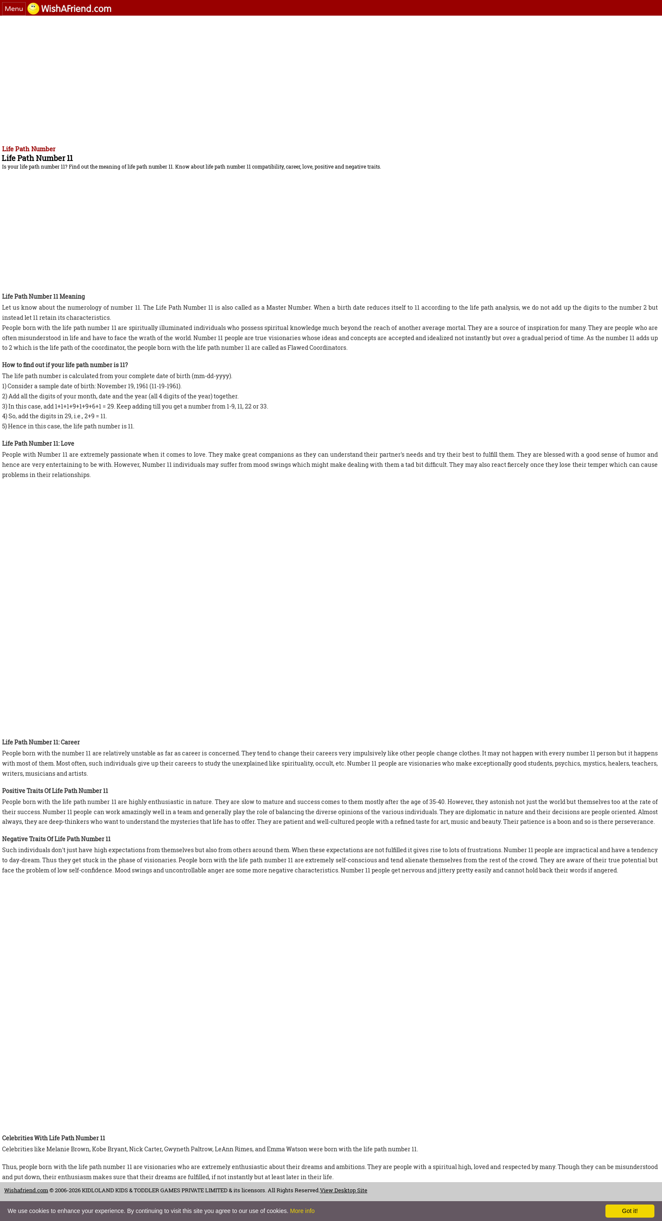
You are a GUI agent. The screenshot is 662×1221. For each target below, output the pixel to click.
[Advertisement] (257, 79)
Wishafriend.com (26, 1190)
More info (302, 1210)
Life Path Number (28, 148)
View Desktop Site (343, 1190)
